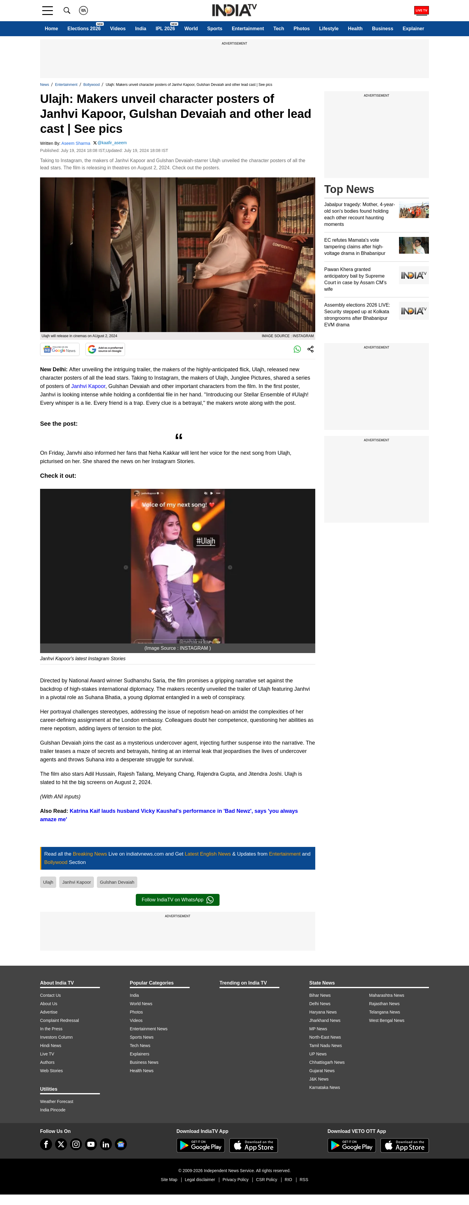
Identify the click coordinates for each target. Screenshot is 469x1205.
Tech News (140, 1045)
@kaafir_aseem (112, 142)
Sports (215, 28)
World (191, 28)
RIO (288, 1179)
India (140, 28)
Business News (144, 1062)
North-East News (325, 1037)
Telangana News (384, 1012)
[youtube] (91, 1144)
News (44, 85)
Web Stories (51, 1070)
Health (355, 28)
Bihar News (320, 995)
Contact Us (50, 995)
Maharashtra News (386, 995)
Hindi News (50, 1045)
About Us (48, 1003)
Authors (47, 1062)
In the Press (51, 1028)
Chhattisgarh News (327, 1062)
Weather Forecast (56, 1101)
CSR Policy (266, 1179)
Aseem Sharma (75, 143)
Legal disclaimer (200, 1179)
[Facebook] (46, 1144)
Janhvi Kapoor (88, 386)
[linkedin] (106, 1144)
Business (382, 28)
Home (51, 28)
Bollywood (91, 85)
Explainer (413, 28)
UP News (318, 1054)
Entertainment (248, 28)
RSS (304, 1179)
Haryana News (323, 1012)
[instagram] (76, 1144)
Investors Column (56, 1037)
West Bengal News (386, 1020)
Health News (141, 1070)
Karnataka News (324, 1087)
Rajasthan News (384, 1003)
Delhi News (320, 1003)
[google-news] (121, 1144)
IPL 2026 (165, 28)
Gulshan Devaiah (117, 882)
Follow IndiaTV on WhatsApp (178, 899)
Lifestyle (329, 28)
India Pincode (53, 1109)
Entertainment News (149, 1028)
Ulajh (48, 882)
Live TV (47, 1054)
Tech (278, 28)
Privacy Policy (236, 1179)
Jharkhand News (324, 1020)
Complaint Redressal (59, 1020)
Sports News (141, 1037)
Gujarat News (322, 1070)
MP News (318, 1028)
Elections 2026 (84, 28)
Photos (301, 28)
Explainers (139, 1054)
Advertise (48, 1012)
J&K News (319, 1079)
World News (141, 1003)
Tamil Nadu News (325, 1045)
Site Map (169, 1179)
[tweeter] (61, 1144)
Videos (118, 28)
